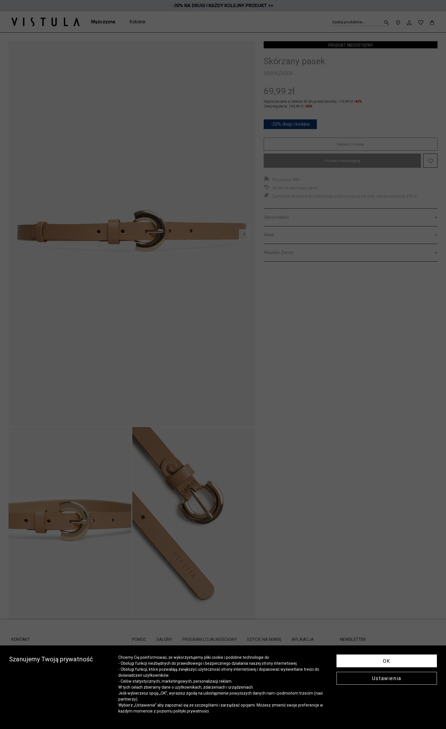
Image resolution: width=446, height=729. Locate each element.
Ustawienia (386, 678)
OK (386, 661)
